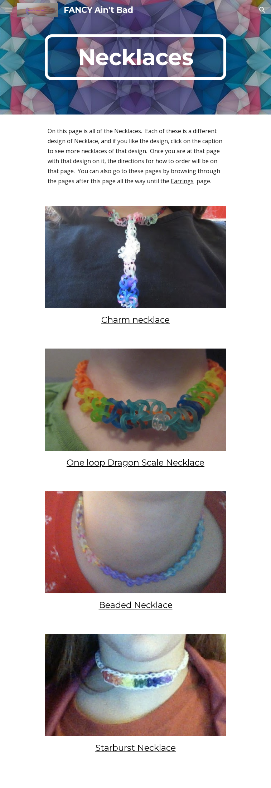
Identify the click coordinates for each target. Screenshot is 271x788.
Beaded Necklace (136, 605)
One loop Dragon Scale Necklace (135, 462)
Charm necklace (135, 320)
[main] (135, 57)
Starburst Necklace (135, 748)
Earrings (182, 181)
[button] (8, 10)
